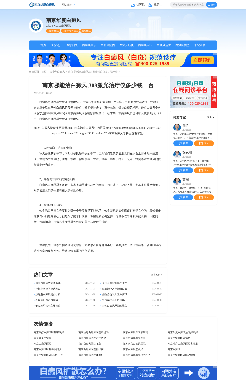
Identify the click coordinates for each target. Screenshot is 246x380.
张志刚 (187, 152)
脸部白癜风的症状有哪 (48, 283)
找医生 (158, 4)
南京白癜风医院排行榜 (91, 349)
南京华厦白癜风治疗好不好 (183, 332)
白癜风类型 (182, 45)
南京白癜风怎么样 (133, 349)
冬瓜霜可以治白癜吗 (46, 300)
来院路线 (199, 45)
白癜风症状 (127, 45)
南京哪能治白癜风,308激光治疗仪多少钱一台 (93, 71)
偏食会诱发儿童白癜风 (114, 294)
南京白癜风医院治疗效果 (92, 338)
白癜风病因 (108, 45)
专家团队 (72, 45)
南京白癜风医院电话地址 (181, 355)
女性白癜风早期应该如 (114, 305)
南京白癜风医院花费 (89, 343)
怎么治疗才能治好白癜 (114, 288)
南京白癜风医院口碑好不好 (49, 355)
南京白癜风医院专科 (134, 338)
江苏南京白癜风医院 (134, 343)
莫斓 (185, 179)
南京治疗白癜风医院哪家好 (49, 332)
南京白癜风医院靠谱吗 (135, 332)
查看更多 (155, 274)
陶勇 (185, 125)
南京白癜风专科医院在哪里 (126, 133)
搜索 (213, 4)
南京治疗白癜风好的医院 (89, 127)
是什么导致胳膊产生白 (114, 283)
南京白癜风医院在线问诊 (47, 349)
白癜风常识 (89, 45)
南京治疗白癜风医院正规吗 (93, 332)
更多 (209, 117)
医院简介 (56, 45)
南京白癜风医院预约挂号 (137, 355)
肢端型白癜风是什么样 (48, 294)
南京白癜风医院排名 (179, 338)
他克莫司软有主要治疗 (48, 305)
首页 (43, 45)
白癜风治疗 (145, 45)
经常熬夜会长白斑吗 (113, 300)
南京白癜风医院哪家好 (82, 113)
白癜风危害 (164, 45)
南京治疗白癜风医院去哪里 (183, 343)
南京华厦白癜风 (42, 338)
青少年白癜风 (57, 71)
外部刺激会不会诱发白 (48, 288)
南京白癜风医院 (42, 343)
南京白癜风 (174, 349)
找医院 (140, 4)
